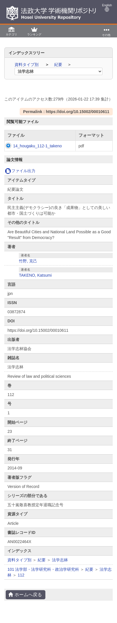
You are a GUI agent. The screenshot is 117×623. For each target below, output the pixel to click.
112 (21, 580)
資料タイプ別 (27, 64)
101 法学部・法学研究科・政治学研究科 (43, 575)
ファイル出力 (20, 176)
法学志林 (60, 565)
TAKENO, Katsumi (35, 281)
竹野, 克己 (28, 266)
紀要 (58, 64)
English (107, 7)
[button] (11, 31)
